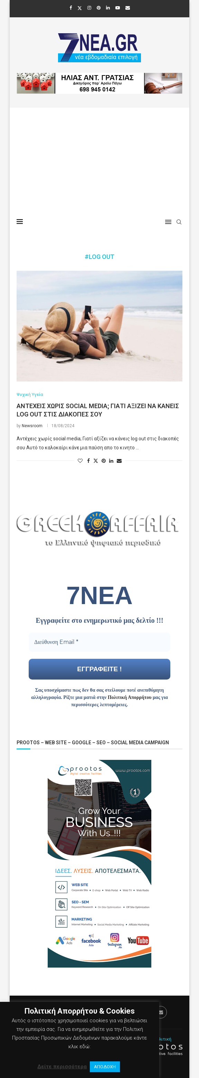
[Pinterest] (99, 7)
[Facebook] (70, 7)
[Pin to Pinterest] (104, 461)
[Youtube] (117, 7)
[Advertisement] (99, 159)
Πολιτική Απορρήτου (130, 697)
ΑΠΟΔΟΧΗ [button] (105, 1066)
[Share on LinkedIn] (111, 461)
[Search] (179, 222)
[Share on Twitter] (95, 461)
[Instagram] (89, 7)
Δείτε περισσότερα (62, 1066)
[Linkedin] (108, 7)
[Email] (127, 7)
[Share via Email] (119, 461)
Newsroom (32, 425)
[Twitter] (79, 8)
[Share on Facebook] (88, 461)
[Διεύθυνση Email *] (99, 642)
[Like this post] (80, 461)
